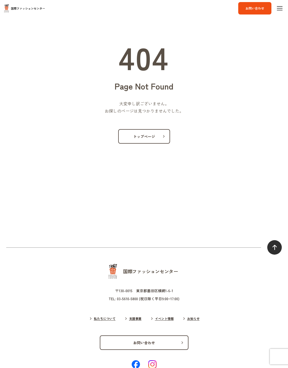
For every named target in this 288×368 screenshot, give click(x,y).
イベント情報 (164, 318)
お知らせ (193, 318)
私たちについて (105, 318)
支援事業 (135, 318)
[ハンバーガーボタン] (279, 8)
